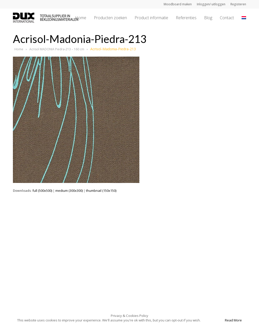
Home (18, 49)
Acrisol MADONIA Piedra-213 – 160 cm (56, 49)
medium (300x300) (69, 190)
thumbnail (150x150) (101, 190)
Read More (233, 320)
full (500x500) (42, 190)
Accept (212, 320)
